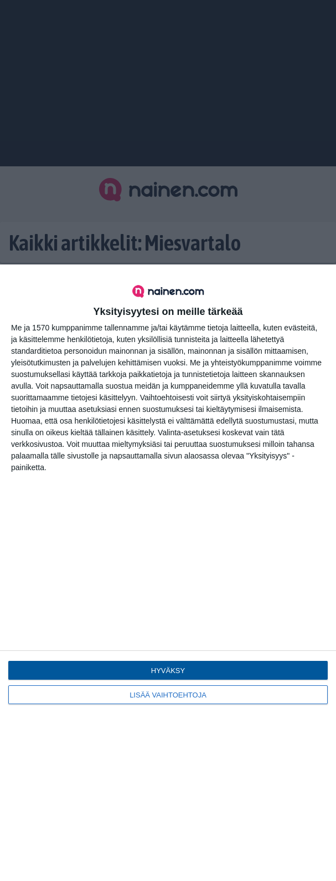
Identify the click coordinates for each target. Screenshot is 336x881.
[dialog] (168, 572)
